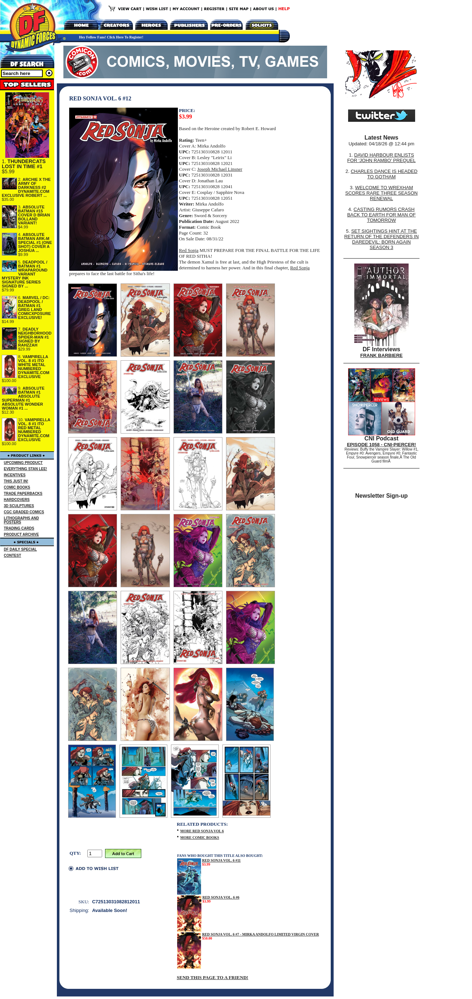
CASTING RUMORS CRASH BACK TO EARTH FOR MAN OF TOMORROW (381, 215)
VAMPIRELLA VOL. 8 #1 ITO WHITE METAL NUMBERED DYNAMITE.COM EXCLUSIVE (33, 367)
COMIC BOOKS (17, 487)
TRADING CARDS (19, 528)
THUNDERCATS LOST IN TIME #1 (24, 163)
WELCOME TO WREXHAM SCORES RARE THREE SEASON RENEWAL (381, 193)
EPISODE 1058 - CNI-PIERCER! (381, 444)
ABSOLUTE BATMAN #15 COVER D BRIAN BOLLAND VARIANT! (34, 215)
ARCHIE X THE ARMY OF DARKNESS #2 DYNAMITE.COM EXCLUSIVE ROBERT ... (26, 187)
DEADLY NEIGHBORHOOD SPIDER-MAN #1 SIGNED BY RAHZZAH (34, 337)
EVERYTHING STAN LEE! (25, 469)
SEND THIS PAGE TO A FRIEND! (212, 977)
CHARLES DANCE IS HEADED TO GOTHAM (384, 174)
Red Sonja (189, 250)
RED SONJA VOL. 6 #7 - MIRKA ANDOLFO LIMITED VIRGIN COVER (260, 934)
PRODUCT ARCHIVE (21, 534)
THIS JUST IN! (16, 481)
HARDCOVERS (17, 500)
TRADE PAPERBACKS (23, 494)
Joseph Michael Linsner (219, 169)
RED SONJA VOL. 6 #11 (221, 860)
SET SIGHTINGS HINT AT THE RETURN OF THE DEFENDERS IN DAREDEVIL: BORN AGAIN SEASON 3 (381, 239)
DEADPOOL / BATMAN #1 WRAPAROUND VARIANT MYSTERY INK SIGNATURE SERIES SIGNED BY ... (24, 274)
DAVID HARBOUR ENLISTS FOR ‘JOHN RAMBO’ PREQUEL (381, 157)
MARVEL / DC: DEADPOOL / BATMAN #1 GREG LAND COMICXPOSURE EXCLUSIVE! (34, 307)
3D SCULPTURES (19, 506)
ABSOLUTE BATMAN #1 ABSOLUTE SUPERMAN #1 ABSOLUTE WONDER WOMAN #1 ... (23, 398)
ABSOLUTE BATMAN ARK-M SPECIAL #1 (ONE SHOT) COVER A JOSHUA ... (35, 242)
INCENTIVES (15, 475)
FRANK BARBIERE (381, 355)
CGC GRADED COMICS (24, 512)
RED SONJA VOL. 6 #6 (220, 897)
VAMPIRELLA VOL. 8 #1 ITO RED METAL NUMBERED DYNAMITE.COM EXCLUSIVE (34, 430)
